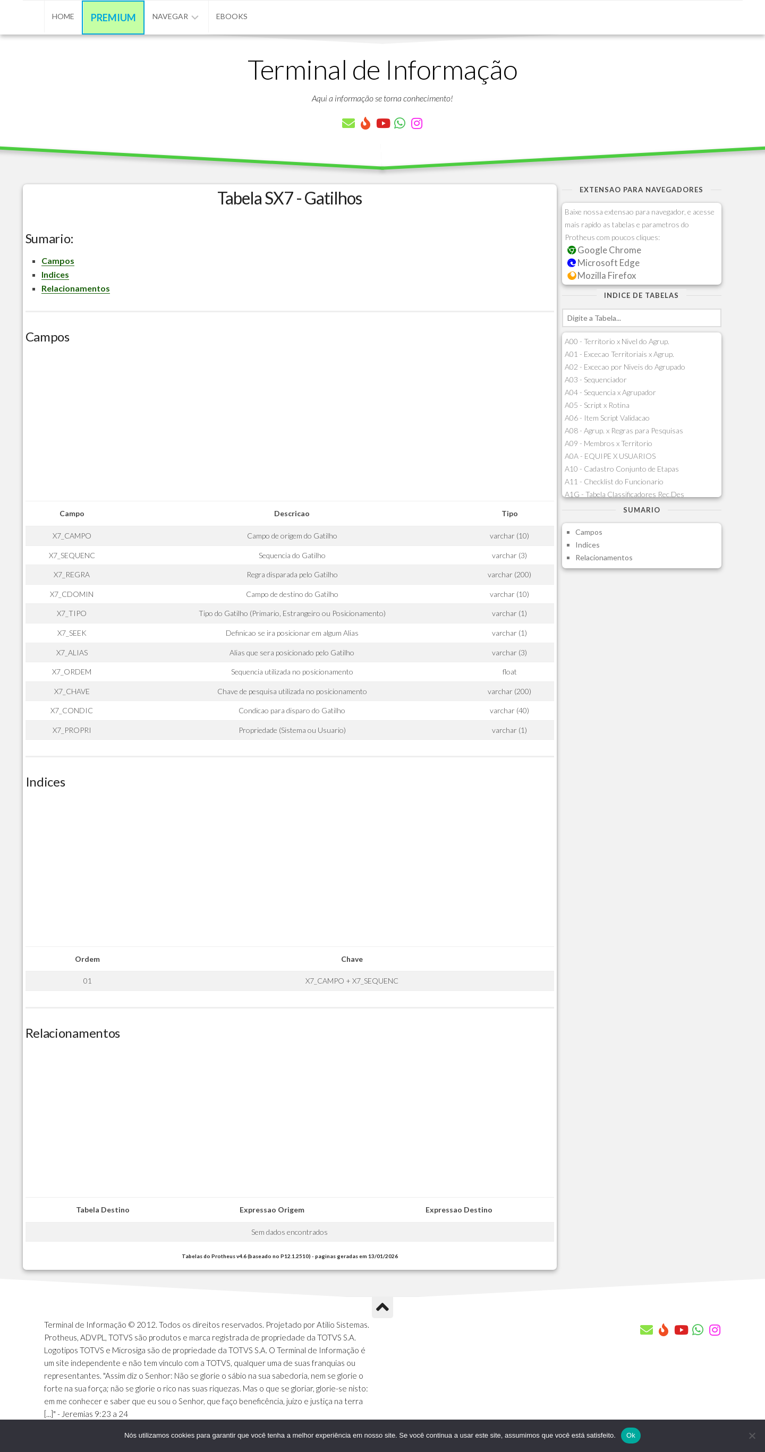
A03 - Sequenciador (596, 379)
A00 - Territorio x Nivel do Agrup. (617, 341)
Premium (113, 17)
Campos (57, 260)
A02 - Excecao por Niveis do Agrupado (625, 366)
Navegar (170, 16)
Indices (55, 274)
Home (63, 16)
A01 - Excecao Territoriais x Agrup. (619, 353)
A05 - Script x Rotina (597, 404)
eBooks (232, 16)
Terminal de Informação (382, 69)
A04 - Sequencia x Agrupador (610, 392)
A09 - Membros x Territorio (608, 443)
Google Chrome (604, 249)
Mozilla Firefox (601, 275)
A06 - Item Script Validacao (607, 417)
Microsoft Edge (603, 262)
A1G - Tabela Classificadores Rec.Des (624, 494)
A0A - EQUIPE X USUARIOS (610, 455)
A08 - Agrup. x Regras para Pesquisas (624, 430)
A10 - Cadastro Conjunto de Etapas (622, 468)
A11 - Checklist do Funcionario (614, 481)
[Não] (751, 1435)
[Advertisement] (290, 426)
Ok (630, 1435)
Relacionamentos (75, 288)
